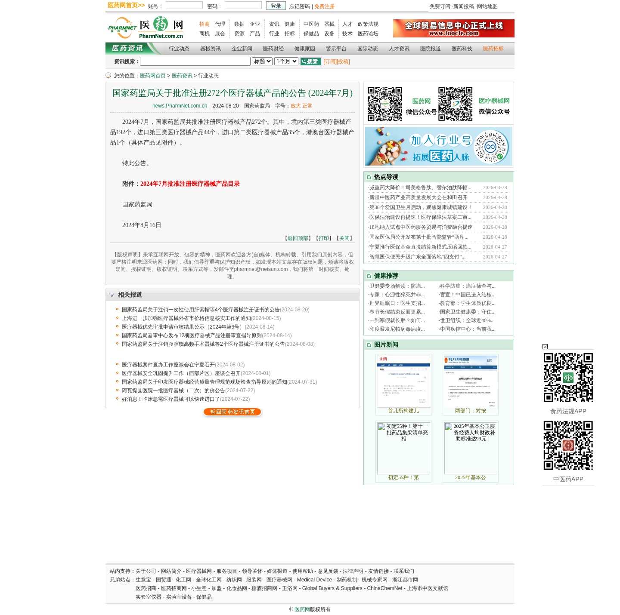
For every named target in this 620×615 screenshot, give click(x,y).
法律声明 (353, 571)
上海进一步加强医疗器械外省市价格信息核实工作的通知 (186, 318)
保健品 (311, 34)
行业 (274, 34)
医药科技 (462, 49)
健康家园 (304, 49)
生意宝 (143, 580)
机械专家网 (375, 580)
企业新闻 (242, 49)
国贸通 (163, 580)
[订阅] (330, 61)
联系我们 (404, 571)
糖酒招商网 (264, 588)
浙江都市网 (405, 580)
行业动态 (179, 49)
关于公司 (146, 571)
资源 (239, 34)
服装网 (254, 580)
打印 (324, 238)
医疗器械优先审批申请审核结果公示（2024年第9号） (183, 327)
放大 (296, 106)
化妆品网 (236, 588)
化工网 (183, 580)
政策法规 (368, 24)
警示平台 (336, 49)
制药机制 (347, 580)
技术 (347, 34)
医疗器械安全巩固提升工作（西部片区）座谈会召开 (181, 373)
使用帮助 (302, 571)
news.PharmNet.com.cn (179, 106)
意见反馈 (328, 571)
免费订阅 (440, 6)
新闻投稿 (463, 6)
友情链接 (378, 571)
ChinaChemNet (384, 588)
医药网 (302, 609)
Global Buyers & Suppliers (332, 588)
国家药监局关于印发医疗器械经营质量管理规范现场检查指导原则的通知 (204, 382)
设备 (329, 34)
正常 (307, 106)
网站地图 (487, 6)
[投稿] (343, 61)
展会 (220, 34)
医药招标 (493, 49)
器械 (329, 24)
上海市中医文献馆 (427, 588)
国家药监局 (257, 106)
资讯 (274, 24)
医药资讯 (182, 76)
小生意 (199, 588)
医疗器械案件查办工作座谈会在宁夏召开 (168, 365)
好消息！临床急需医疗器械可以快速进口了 (171, 399)
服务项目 (227, 571)
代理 (220, 24)
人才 (347, 24)
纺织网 (234, 580)
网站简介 (171, 571)
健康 (290, 24)
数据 (239, 24)
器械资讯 (210, 49)
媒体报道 (277, 571)
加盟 (217, 588)
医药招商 (146, 588)
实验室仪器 (148, 597)
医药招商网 (174, 588)
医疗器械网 (199, 571)
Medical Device (314, 580)
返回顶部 (298, 238)
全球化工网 (209, 580)
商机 (204, 34)
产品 (255, 34)
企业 (255, 24)
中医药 (311, 24)
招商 (204, 24)
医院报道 (430, 49)
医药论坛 (368, 34)
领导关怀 (252, 571)
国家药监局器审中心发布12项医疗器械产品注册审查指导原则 (192, 335)
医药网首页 (153, 76)
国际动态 (367, 49)
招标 (290, 34)
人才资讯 (399, 49)
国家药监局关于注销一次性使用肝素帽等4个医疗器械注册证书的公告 (201, 310)
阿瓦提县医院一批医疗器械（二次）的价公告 (173, 390)
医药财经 (273, 49)
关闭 (344, 238)
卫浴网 (290, 588)
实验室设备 (179, 597)
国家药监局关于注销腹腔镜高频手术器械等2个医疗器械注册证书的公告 (203, 344)
